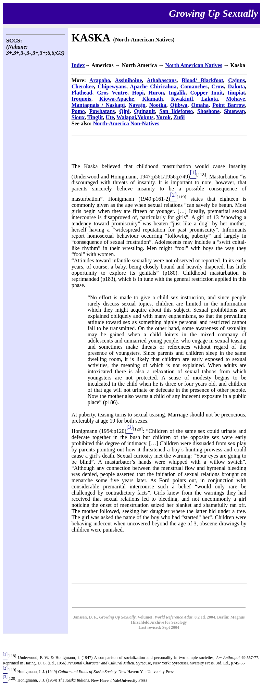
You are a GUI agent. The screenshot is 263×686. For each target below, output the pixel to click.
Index (78, 65)
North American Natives (193, 65)
